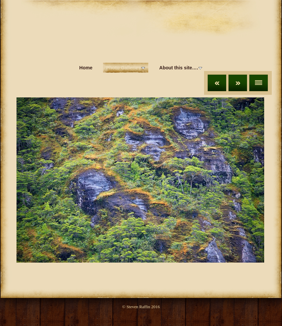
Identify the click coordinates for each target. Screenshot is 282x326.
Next (238, 83)
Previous (217, 83)
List (258, 83)
